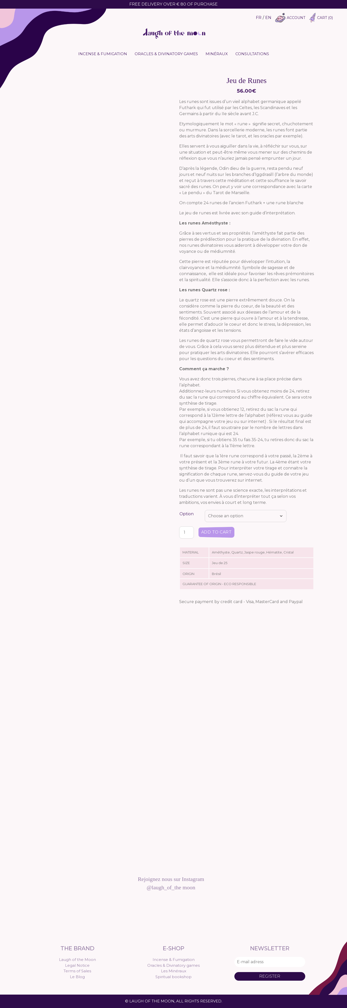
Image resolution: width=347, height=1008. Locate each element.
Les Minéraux (173, 971)
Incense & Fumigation (102, 53)
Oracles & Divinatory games (166, 53)
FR (258, 17)
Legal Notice (77, 965)
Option (186, 513)
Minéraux (217, 53)
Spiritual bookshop (173, 976)
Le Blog (77, 976)
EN (268, 17)
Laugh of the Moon (77, 959)
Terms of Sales (77, 971)
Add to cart (216, 532)
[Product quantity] (186, 532)
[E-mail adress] (269, 962)
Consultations (252, 53)
